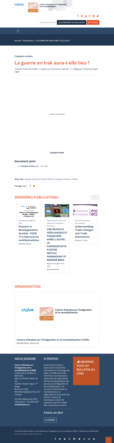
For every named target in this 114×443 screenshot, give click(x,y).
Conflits (74, 179)
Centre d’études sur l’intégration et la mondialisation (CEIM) (53, 339)
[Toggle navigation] (18, 31)
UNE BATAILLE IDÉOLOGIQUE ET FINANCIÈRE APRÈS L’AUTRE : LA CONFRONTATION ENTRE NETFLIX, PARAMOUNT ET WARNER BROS (57, 245)
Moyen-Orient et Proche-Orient (39, 179)
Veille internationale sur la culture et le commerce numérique (56, 223)
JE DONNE (93, 22)
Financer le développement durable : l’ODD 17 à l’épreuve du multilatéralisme (29, 233)
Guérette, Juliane (25, 244)
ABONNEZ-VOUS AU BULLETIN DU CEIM (86, 367)
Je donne (50, 420)
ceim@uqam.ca (22, 404)
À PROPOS (51, 359)
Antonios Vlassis (53, 269)
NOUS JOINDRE (25, 359)
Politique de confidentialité (88, 431)
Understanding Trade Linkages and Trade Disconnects (84, 231)
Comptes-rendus (24, 56)
